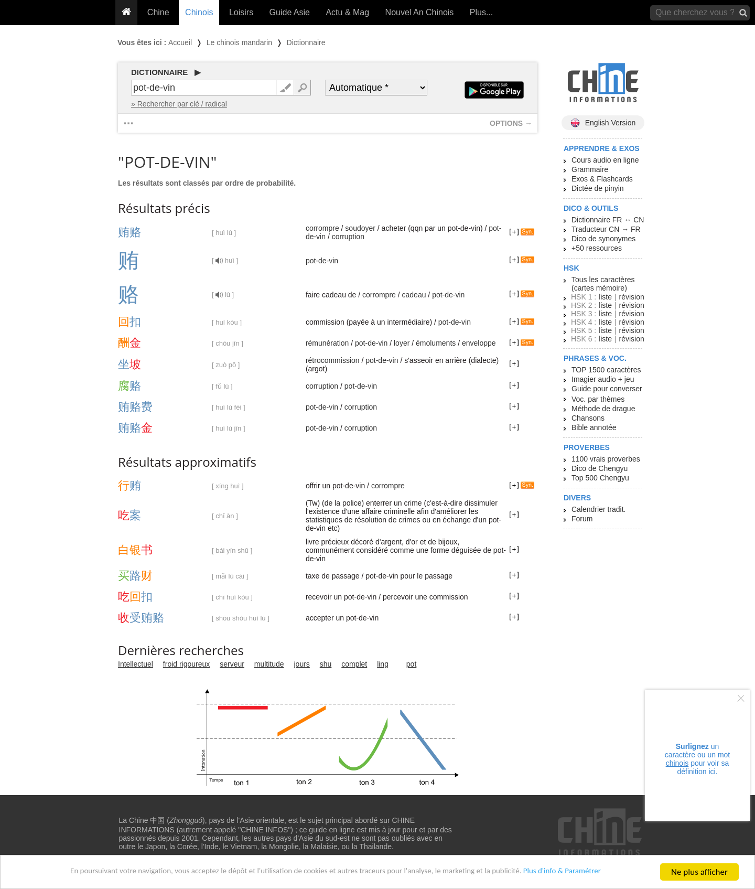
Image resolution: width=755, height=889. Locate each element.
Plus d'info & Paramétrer (593, 873)
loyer (401, 343)
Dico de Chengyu (599, 468)
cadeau (414, 295)
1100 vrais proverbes (605, 459)
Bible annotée (594, 427)
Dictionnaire (306, 42)
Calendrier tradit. (598, 509)
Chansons (588, 418)
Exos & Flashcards (602, 179)
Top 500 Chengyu (600, 478)
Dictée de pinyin (597, 188)
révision (631, 297)
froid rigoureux (186, 664)
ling (383, 664)
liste (605, 297)
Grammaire (589, 169)
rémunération (327, 343)
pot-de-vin (322, 260)
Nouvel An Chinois (419, 12)
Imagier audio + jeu (602, 379)
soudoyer (360, 228)
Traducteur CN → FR (606, 229)
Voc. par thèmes (597, 399)
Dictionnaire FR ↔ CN (607, 220)
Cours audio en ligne (605, 160)
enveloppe (479, 343)
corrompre (322, 228)
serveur (232, 664)
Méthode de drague (603, 408)
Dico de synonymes (603, 238)
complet (354, 664)
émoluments (436, 343)
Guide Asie (289, 12)
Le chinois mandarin (239, 42)
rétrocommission (333, 360)
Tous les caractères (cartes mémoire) (603, 283)
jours (302, 664)
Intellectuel (135, 664)
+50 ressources (596, 248)
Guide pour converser (606, 388)
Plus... (481, 12)
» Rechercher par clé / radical (179, 104)
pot (411, 664)
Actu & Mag (347, 12)
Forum (581, 519)
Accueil (180, 42)
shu (326, 664)
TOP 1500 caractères (606, 370)
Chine (158, 12)
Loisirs (241, 12)
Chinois (199, 12)
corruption (348, 236)
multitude (269, 664)
